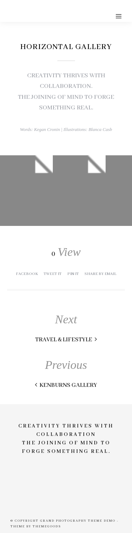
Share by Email (100, 273)
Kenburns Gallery (66, 385)
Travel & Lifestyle (66, 339)
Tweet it (53, 273)
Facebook (27, 273)
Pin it (73, 273)
